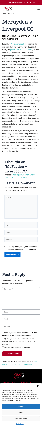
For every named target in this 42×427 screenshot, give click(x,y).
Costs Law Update (18, 44)
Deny (21, 413)
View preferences (21, 419)
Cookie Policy (20, 424)
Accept (21, 406)
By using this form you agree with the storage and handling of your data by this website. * (18, 341)
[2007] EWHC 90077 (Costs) (21, 50)
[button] (39, 386)
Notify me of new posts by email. (17, 347)
